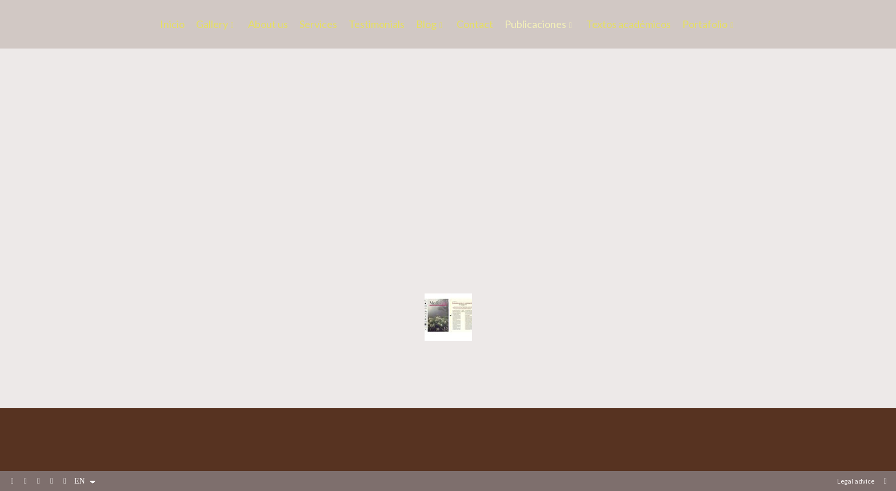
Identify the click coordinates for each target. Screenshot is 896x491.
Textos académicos (628, 24)
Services (318, 24)
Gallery (212, 24)
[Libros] (448, 140)
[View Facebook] (12, 481)
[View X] (25, 481)
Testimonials (377, 24)
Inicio (172, 24)
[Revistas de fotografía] (448, 317)
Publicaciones (535, 24)
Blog (426, 24)
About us (268, 24)
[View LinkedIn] (39, 481)
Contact (475, 24)
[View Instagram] (52, 481)
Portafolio (704, 24)
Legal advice (855, 481)
